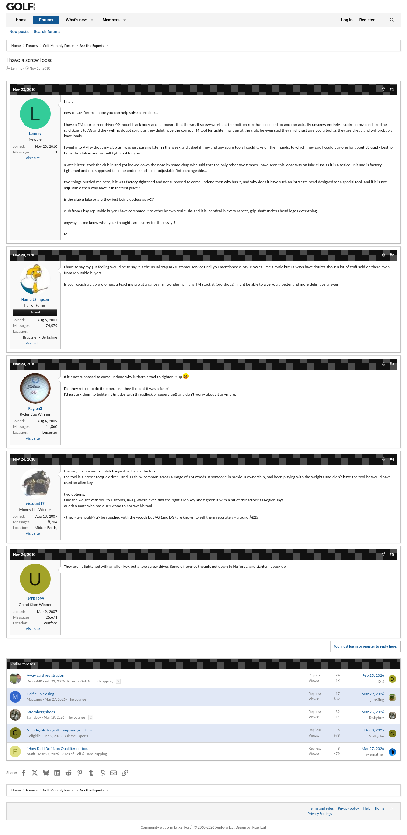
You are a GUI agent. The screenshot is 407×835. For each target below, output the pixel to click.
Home (21, 20)
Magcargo (34, 699)
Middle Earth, (46, 527)
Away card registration (45, 675)
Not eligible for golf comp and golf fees (59, 730)
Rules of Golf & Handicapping (90, 681)
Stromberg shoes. (41, 711)
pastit (31, 754)
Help (367, 808)
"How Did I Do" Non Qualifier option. (57, 748)
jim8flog (377, 699)
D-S (381, 681)
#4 (392, 459)
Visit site (33, 157)
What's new (76, 20)
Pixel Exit (259, 827)
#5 (392, 554)
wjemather (375, 754)
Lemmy (16, 68)
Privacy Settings (320, 813)
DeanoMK (34, 681)
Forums (46, 20)
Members (111, 20)
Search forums (47, 32)
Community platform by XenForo (188, 827)
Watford (50, 623)
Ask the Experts (76, 736)
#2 (392, 255)
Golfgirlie (34, 736)
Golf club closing (40, 693)
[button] (91, 20)
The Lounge (77, 699)
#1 (392, 89)
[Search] (391, 20)
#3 (392, 364)
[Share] (383, 89)
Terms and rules (321, 808)
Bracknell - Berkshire (40, 337)
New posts (19, 32)
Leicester (49, 432)
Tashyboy (34, 717)
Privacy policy (348, 808)
